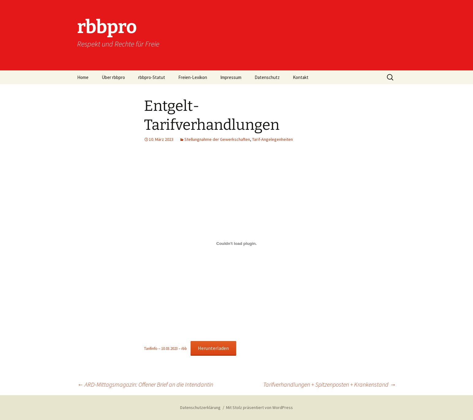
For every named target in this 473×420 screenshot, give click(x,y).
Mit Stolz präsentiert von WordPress (259, 407)
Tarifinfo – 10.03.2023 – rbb (165, 348)
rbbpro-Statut (151, 77)
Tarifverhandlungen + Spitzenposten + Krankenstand (329, 384)
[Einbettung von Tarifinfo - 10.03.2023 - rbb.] (236, 244)
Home (83, 77)
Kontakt (300, 77)
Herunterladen (213, 348)
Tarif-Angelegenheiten (272, 139)
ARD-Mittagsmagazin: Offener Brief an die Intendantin (145, 384)
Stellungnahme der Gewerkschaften (217, 139)
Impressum (230, 77)
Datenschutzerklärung (200, 407)
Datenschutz (267, 77)
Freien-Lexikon (192, 77)
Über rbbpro (113, 77)
